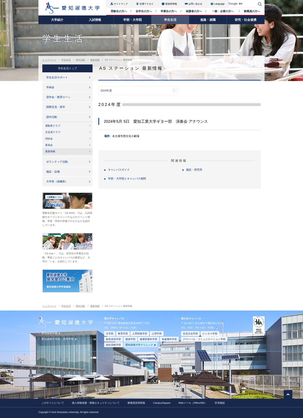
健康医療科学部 (148, 339)
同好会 (49, 138)
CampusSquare (161, 402)
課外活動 (80, 59)
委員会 (49, 145)
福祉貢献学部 (113, 344)
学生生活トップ (67, 68)
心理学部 (157, 333)
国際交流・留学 (55, 106)
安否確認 (220, 402)
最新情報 (95, 59)
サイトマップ (121, 4)
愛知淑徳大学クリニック (140, 344)
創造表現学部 (113, 339)
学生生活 (66, 59)
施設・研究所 (194, 169)
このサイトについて (52, 402)
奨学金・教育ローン (58, 97)
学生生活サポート (57, 77)
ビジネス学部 (209, 333)
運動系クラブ (52, 125)
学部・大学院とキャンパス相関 (127, 178)
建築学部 (130, 339)
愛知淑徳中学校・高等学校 (58, 338)
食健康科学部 (169, 339)
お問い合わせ (195, 4)
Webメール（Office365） (192, 402)
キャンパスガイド (119, 169)
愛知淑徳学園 (50, 333)
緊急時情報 (171, 4)
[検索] (242, 4)
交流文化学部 (190, 333)
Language (219, 4)
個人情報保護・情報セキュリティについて (96, 402)
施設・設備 (53, 171)
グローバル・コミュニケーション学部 (204, 339)
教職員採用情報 (136, 402)
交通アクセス (146, 4)
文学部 (109, 333)
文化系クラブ (52, 132)
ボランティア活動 (57, 161)
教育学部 (123, 333)
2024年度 (106, 90)
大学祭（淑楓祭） (57, 181)
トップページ (49, 59)
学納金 (50, 87)
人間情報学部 (139, 333)
